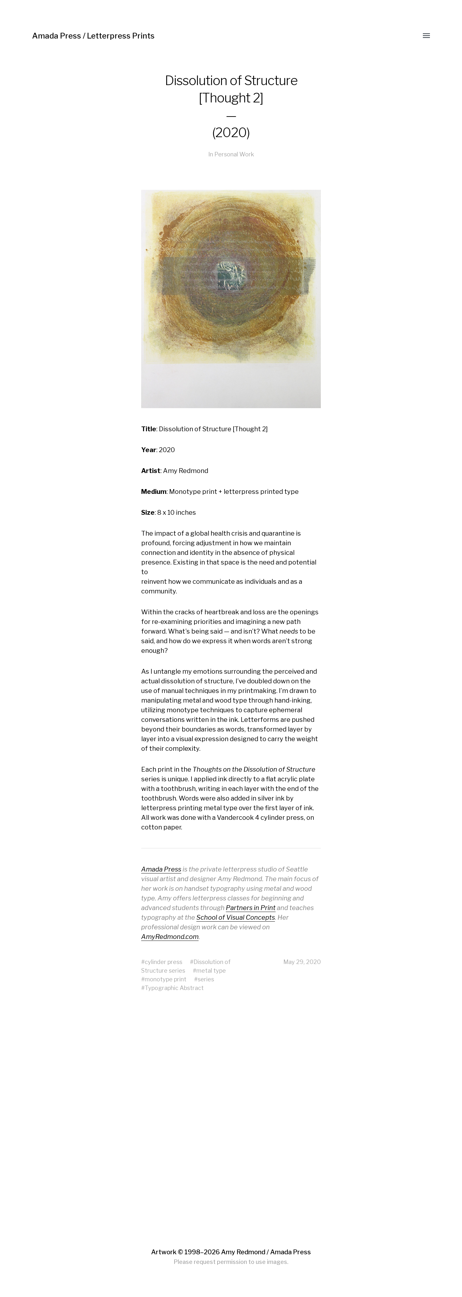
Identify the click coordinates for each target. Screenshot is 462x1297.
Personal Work (234, 154)
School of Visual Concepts (235, 917)
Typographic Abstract (174, 988)
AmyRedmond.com (170, 937)
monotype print (165, 979)
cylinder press (163, 962)
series (206, 979)
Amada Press (161, 869)
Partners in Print (251, 908)
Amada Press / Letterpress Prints (93, 35)
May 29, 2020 (302, 962)
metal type (211, 970)
